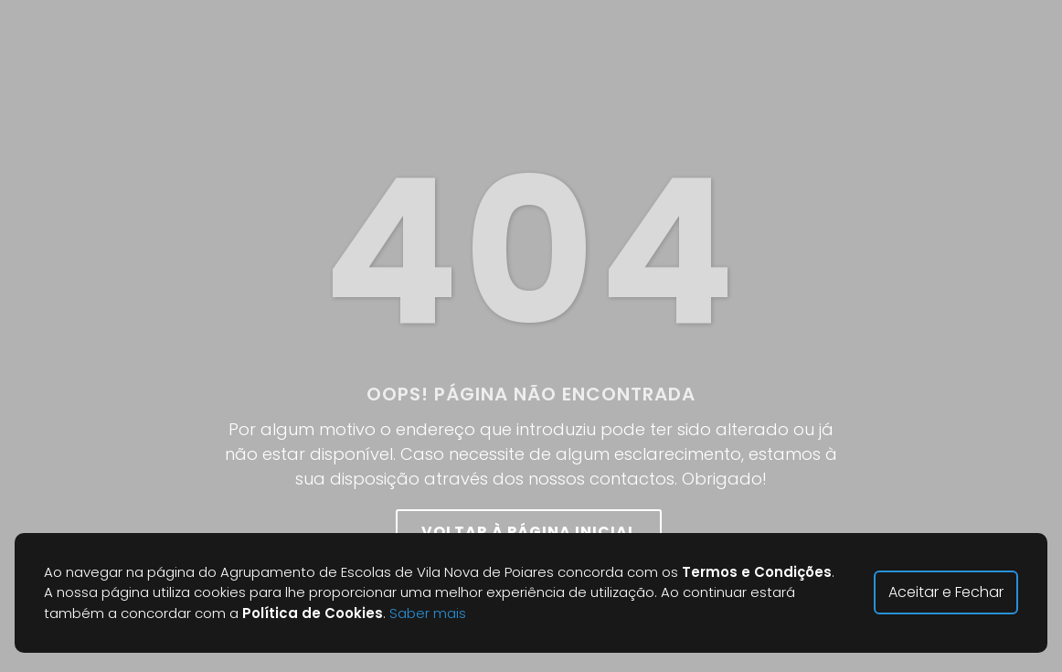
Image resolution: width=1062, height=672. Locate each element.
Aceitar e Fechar (946, 592)
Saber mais (427, 613)
